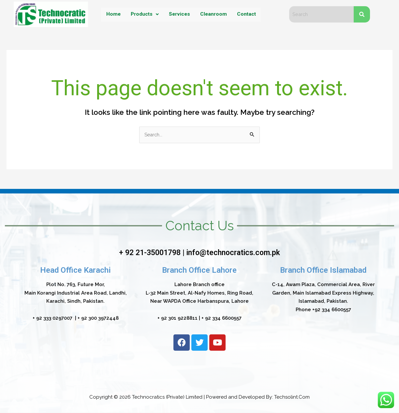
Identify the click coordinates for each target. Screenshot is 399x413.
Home (112, 14)
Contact (247, 14)
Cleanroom (214, 14)
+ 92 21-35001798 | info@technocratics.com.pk (199, 252)
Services (179, 14)
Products (143, 14)
